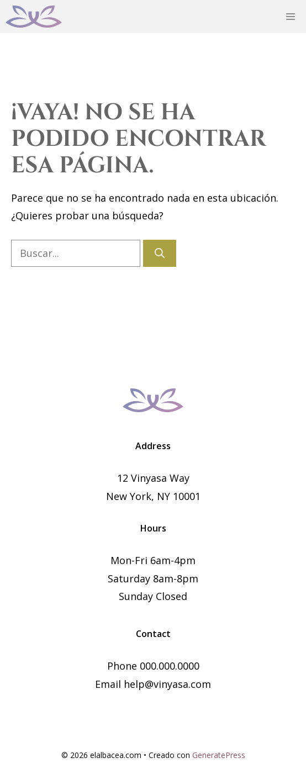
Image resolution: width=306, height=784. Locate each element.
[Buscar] (159, 253)
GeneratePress (218, 755)
